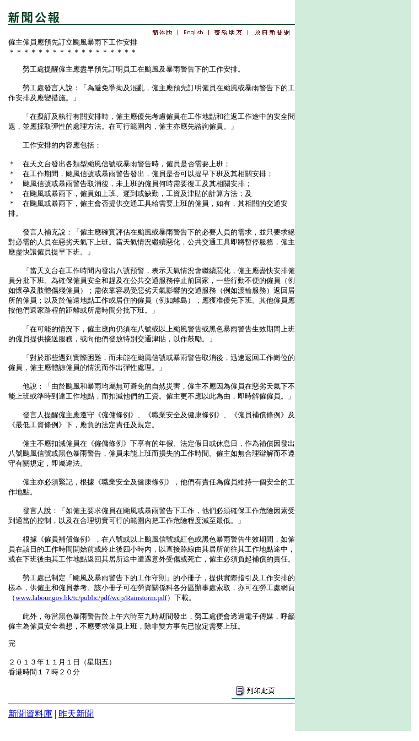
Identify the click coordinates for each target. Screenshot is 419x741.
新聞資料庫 (30, 713)
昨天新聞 (76, 713)
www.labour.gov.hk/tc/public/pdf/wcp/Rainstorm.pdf (91, 597)
